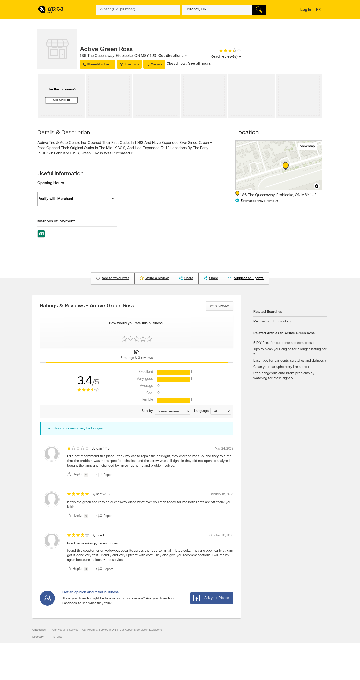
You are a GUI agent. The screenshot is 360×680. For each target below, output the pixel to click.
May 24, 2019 (224, 448)
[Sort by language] (220, 411)
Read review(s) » (226, 57)
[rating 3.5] (226, 51)
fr (319, 10)
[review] (137, 462)
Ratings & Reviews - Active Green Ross (87, 306)
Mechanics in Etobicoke (271, 321)
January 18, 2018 (222, 494)
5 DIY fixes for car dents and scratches (283, 343)
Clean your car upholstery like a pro (281, 367)
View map (307, 146)
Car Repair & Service (65, 629)
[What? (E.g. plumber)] (138, 10)
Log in (305, 10)
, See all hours (198, 64)
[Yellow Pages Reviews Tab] (137, 355)
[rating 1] (78, 449)
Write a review (220, 305)
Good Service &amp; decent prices (92, 543)
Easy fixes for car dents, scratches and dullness (289, 361)
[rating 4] (78, 536)
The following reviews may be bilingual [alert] (74, 428)
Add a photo (61, 100)
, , (133, 56)
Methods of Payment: (57, 221)
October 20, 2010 (222, 535)
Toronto (57, 636)
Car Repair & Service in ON (99, 629)
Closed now (176, 64)
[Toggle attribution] (317, 186)
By (101, 449)
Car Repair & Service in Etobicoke (141, 629)
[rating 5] (78, 495)
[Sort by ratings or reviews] (172, 411)
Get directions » (172, 56)
